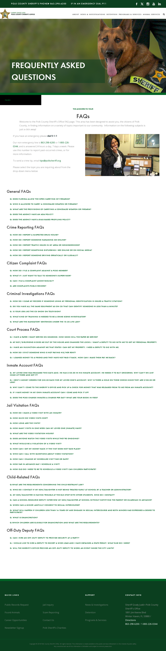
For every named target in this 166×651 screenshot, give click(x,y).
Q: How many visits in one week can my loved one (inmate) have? (46, 428)
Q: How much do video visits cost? (29, 418)
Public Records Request (17, 604)
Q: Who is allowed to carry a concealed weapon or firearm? (44, 204)
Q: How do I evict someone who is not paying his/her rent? (43, 352)
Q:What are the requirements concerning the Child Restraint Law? (47, 484)
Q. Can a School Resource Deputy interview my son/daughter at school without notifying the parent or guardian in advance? (81, 500)
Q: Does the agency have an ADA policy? (31, 214)
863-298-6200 (58, 3)
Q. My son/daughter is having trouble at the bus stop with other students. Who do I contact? (62, 495)
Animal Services (151, 14)
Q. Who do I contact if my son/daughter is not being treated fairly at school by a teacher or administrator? (70, 489)
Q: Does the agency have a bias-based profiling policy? (40, 219)
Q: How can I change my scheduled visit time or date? (39, 459)
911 (104, 3)
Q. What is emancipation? (24, 517)
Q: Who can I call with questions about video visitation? (42, 454)
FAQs (8, 100)
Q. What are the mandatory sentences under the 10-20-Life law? (45, 321)
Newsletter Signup (14, 627)
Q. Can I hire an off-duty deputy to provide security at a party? (44, 538)
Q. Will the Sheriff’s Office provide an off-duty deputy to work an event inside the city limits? (62, 548)
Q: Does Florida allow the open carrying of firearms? (40, 199)
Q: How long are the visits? (25, 423)
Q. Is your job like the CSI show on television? (35, 311)
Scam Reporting (51, 612)
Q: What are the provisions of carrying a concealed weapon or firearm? (50, 209)
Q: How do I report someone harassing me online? (38, 240)
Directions (130, 620)
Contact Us (48, 620)
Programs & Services (130, 14)
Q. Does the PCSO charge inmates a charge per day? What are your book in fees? (54, 397)
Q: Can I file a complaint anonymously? (32, 281)
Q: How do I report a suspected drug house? (34, 235)
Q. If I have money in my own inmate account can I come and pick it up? (49, 392)
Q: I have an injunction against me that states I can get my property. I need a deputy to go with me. (64, 347)
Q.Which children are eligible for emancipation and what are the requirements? (55, 522)
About (75, 14)
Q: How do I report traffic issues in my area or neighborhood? (45, 245)
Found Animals (12, 612)
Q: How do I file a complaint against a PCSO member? (39, 270)
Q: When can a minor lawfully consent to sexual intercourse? (45, 505)
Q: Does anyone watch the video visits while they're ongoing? (44, 438)
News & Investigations (92, 14)
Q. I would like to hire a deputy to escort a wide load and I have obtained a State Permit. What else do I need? (70, 543)
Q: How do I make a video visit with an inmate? (36, 413)
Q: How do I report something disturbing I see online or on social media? (51, 250)
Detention (112, 14)
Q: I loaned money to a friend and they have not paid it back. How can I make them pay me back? (63, 357)
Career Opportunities (16, 620)
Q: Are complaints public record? (28, 286)
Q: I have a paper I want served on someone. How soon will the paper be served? (54, 337)
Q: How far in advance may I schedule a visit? (35, 464)
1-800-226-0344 (149, 623)
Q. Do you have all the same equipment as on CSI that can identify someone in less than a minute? (64, 306)
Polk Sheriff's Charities (54, 627)
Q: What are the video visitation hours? (32, 433)
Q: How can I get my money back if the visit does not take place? (45, 449)
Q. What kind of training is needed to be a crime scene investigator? (48, 316)
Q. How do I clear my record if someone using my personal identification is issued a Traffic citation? (66, 301)
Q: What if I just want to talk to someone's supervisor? (40, 275)
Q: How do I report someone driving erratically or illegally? (44, 255)
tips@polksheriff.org (50, 160)
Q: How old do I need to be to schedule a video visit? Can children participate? (53, 469)
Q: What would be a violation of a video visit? (36, 443)
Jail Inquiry (48, 604)
